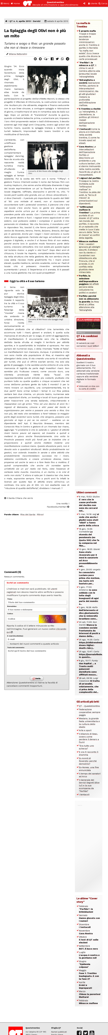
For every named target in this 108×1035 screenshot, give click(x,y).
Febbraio (86, 909)
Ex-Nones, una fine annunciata (89, 768)
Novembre (86, 932)
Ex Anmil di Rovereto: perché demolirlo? (88, 761)
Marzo (89, 994)
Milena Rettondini (18, 54)
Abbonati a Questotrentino (86, 357)
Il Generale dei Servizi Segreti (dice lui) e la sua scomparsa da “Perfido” (89, 785)
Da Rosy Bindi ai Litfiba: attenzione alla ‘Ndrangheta (89, 303)
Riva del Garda (27, 514)
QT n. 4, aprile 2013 (20, 21)
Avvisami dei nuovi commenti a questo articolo (33, 644)
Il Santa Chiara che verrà (18, 498)
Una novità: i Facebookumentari (58, 505)
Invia (36, 678)
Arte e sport (85, 730)
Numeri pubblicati (59, 1032)
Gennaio (89, 918)
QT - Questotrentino (89, 706)
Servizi (36, 21)
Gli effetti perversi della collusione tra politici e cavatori (89, 284)
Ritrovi (40, 514)
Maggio (89, 974)
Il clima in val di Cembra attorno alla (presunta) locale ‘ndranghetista (89, 69)
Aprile (85, 985)
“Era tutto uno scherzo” (86, 747)
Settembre (88, 947)
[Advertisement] (36, 543)
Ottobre (88, 940)
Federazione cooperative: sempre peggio (89, 712)
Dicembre (84, 925)
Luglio (89, 955)
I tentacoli (84, 794)
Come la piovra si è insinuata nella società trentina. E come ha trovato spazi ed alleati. (89, 136)
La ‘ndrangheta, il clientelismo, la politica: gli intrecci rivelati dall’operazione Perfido (90, 117)
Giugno (84, 964)
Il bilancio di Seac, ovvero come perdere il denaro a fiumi (89, 738)
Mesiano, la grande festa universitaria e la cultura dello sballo (89, 722)
